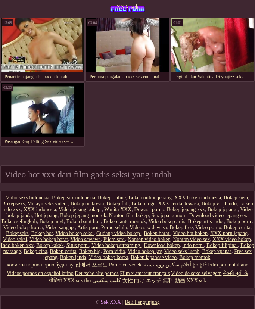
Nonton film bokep (129, 215)
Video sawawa (86, 239)
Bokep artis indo (206, 221)
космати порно (23, 265)
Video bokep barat (48, 239)
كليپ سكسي (106, 280)
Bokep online (112, 197)
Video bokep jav (145, 251)
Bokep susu (236, 197)
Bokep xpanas (216, 251)
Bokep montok (194, 257)
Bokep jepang (223, 209)
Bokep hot (42, 233)
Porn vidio (114, 251)
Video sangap (60, 227)
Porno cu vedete (126, 265)
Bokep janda (73, 257)
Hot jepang (45, 215)
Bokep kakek (49, 245)
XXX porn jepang (229, 233)
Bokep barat (157, 233)
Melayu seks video (47, 203)
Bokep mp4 (51, 221)
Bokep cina (35, 251)
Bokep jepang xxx (186, 209)
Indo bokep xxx (17, 245)
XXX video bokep (231, 239)
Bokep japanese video (154, 257)
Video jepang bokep (80, 209)
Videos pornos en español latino (40, 273)
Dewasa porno (149, 209)
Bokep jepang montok (83, 215)
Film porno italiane (228, 265)
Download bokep (162, 245)
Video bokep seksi (75, 233)
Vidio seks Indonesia (27, 197)
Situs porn (77, 245)
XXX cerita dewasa (178, 203)
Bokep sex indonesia (73, 197)
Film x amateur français (145, 273)
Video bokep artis (167, 221)
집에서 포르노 (91, 265)
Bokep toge (143, 203)
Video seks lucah (182, 251)
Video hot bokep (190, 233)
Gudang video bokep (118, 233)
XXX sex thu (77, 280)
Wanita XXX (117, 209)
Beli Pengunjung (142, 302)
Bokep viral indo (219, 203)
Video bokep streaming (116, 245)
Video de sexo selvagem (196, 273)
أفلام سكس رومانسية (167, 265)
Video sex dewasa (148, 227)
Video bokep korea (23, 227)
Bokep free (181, 227)
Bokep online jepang (150, 197)
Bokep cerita (237, 227)
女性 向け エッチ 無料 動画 (153, 280)
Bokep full (118, 203)
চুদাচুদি (200, 265)
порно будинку (57, 265)
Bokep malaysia (87, 203)
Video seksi (15, 239)
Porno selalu (114, 227)
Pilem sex (114, 239)
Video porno (208, 227)
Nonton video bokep (149, 239)
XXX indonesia (40, 209)
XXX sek (127, 7)
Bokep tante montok (124, 221)
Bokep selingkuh (19, 221)
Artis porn (88, 227)
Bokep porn (239, 221)
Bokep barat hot (83, 221)
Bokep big (90, 251)
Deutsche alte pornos (96, 273)
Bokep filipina (222, 245)
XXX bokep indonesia (197, 197)
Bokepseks (13, 203)
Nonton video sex (191, 239)
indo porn (193, 245)
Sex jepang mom (168, 215)
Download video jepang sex (218, 215)
